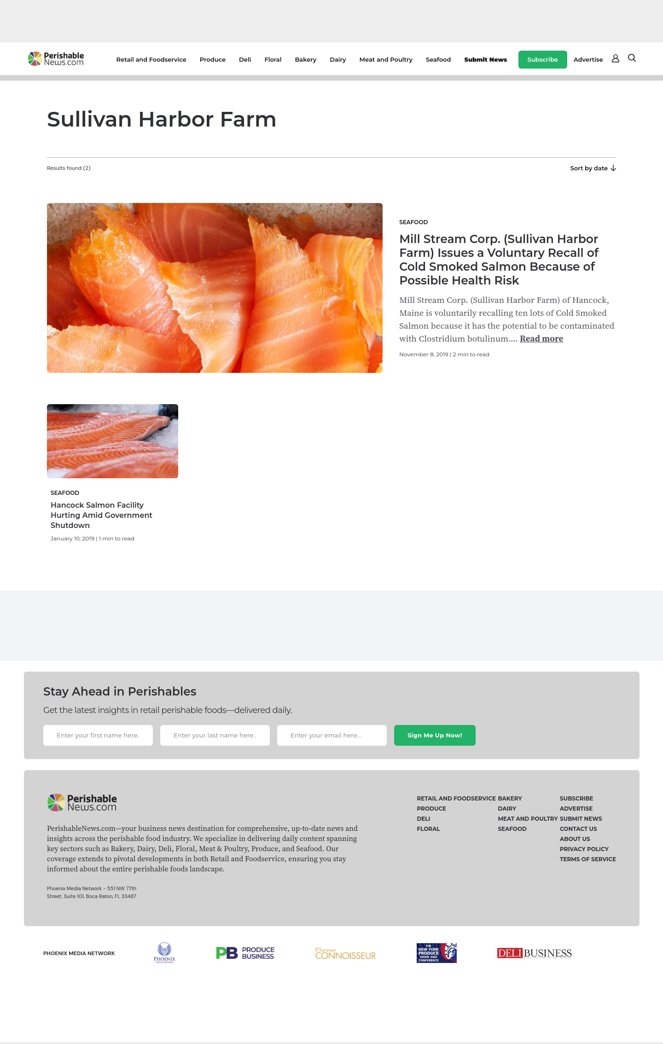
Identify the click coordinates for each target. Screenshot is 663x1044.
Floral (272, 59)
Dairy (338, 59)
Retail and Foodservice (151, 59)
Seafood (438, 59)
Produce (213, 59)
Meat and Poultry (386, 59)
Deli (245, 59)
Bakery (305, 59)
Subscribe (543, 59)
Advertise (588, 59)
